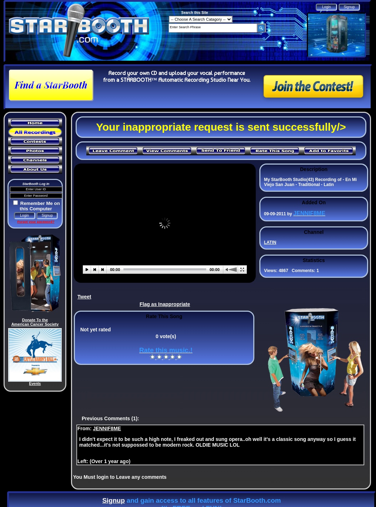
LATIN (270, 242)
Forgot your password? (35, 222)
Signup (113, 500)
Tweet (84, 297)
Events (35, 384)
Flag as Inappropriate (164, 304)
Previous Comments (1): (110, 418)
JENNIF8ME (107, 428)
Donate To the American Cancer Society (35, 322)
